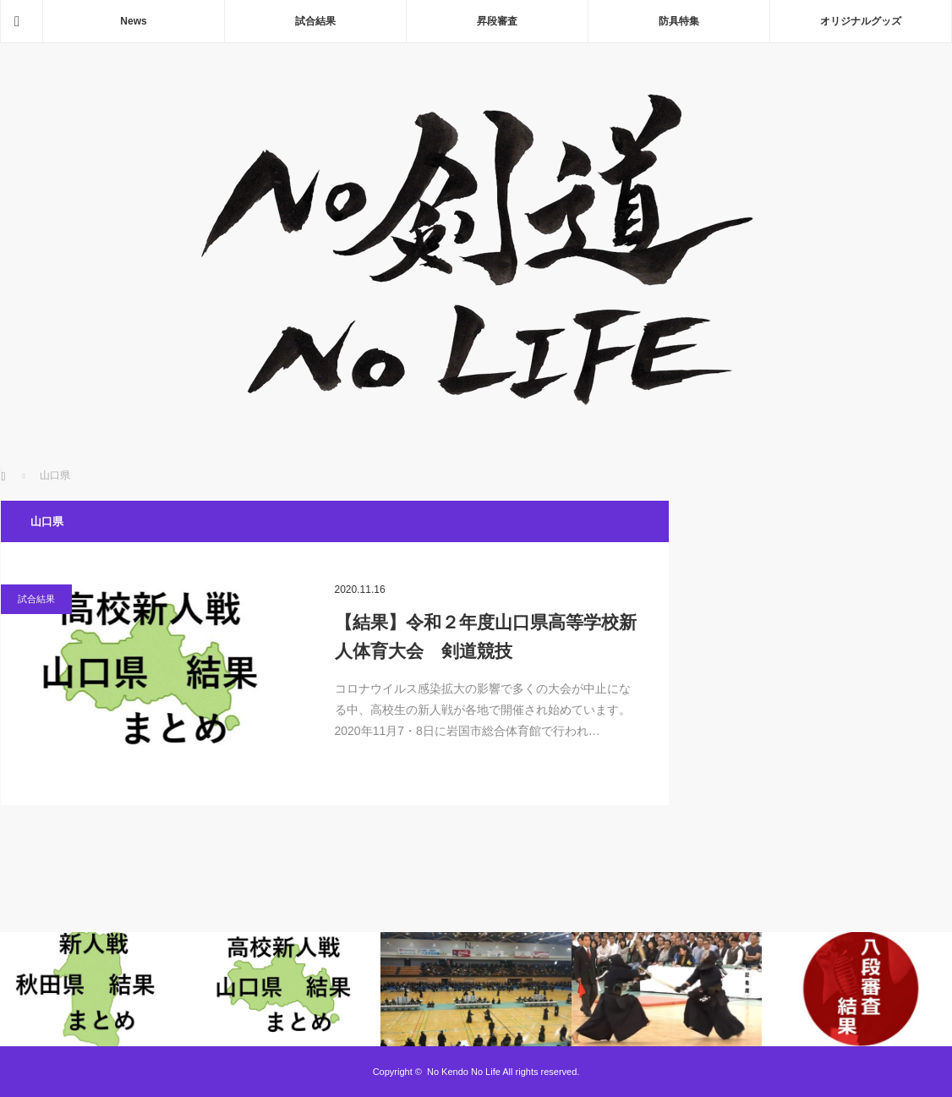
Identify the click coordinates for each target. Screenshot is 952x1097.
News (133, 21)
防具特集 (679, 21)
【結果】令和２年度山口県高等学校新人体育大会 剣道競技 (486, 636)
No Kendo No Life (464, 1072)
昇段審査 (497, 21)
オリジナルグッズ (860, 21)
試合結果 (315, 21)
